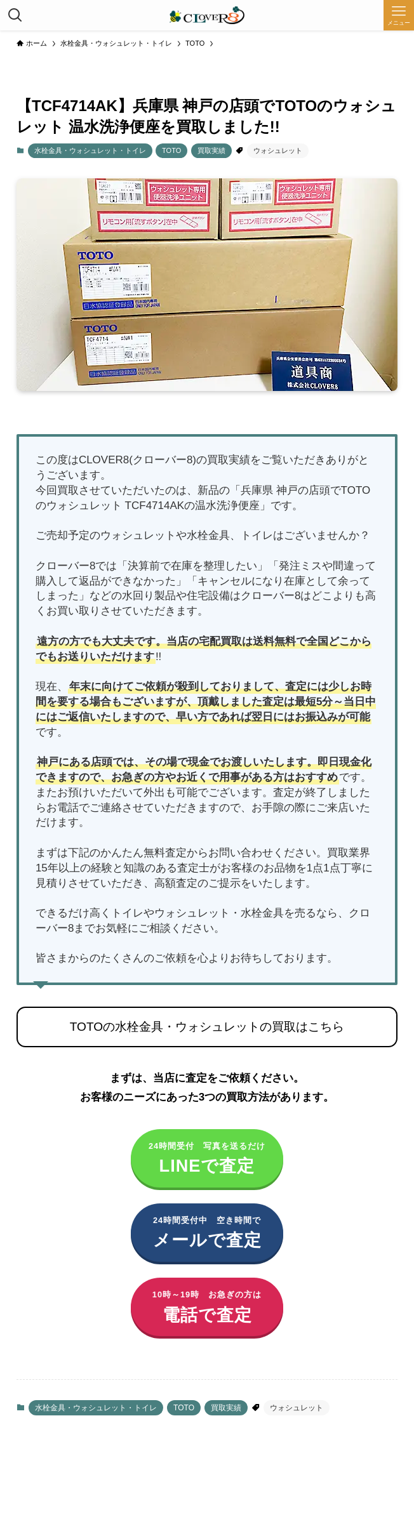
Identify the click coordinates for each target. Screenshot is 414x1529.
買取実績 (211, 150)
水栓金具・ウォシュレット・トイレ (90, 150)
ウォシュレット (277, 150)
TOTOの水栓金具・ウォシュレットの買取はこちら (207, 1026)
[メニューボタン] (399, 15)
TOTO (171, 150)
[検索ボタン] (15, 15)
